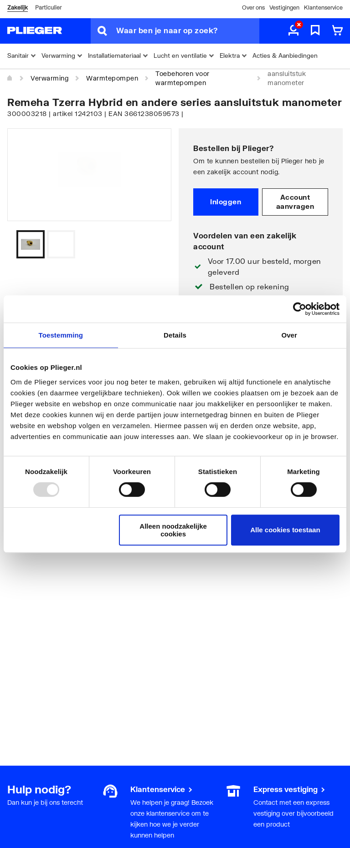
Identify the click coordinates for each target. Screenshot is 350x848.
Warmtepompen (112, 78)
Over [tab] (289, 335)
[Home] (10, 78)
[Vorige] (153, 244)
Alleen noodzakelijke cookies (173, 530)
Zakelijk (17, 7)
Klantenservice (323, 7)
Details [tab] (175, 335)
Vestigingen (284, 7)
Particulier (48, 7)
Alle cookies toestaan (285, 530)
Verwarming (49, 78)
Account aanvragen (295, 201)
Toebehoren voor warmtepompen (182, 78)
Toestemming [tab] (61, 335)
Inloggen (225, 201)
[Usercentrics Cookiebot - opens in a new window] (300, 309)
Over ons (253, 7)
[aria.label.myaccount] (293, 31)
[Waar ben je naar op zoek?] (187, 31)
